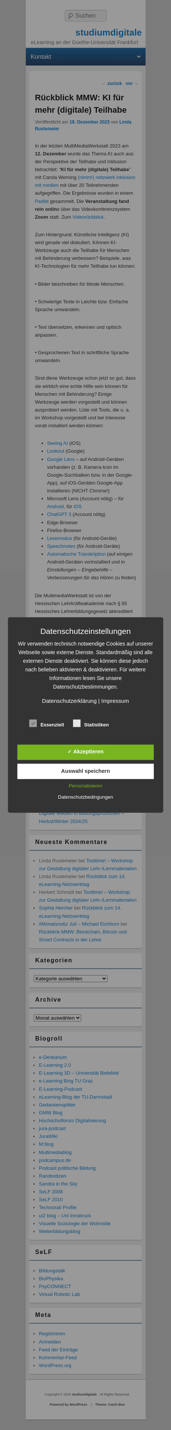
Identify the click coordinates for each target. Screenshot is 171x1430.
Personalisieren (86, 786)
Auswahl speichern (85, 771)
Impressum (115, 700)
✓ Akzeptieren (85, 752)
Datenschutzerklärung (69, 700)
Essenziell (46, 723)
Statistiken (91, 723)
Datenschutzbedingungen (85, 797)
